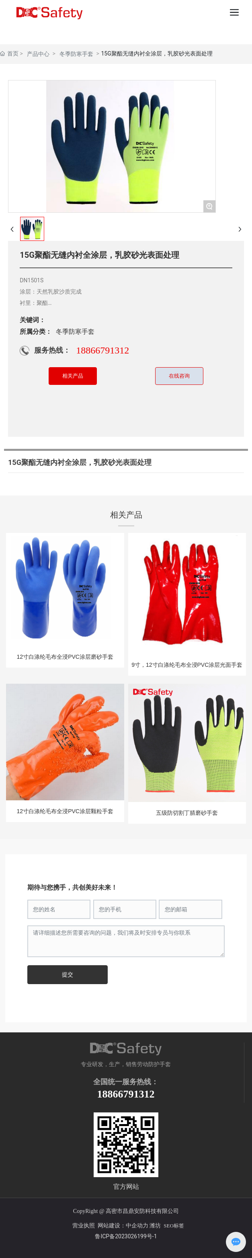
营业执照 (81, 1226)
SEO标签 (174, 1226)
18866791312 (102, 350)
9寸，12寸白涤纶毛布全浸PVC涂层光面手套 (186, 665)
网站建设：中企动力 (122, 1226)
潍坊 (155, 1226)
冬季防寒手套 (76, 54)
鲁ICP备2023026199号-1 (126, 1236)
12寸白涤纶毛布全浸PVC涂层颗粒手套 (65, 811)
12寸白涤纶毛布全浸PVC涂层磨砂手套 (65, 657)
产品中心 (38, 54)
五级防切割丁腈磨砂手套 (187, 813)
